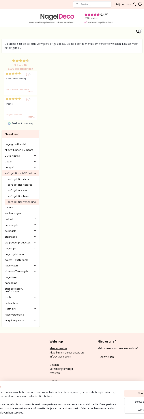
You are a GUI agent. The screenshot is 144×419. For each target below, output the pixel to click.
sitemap (123, 412)
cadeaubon (11, 283)
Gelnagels (7, 393)
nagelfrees (11, 257)
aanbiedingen (13, 193)
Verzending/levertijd (61, 349)
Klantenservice (58, 328)
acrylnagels (20, 205)
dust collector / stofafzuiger (14, 270)
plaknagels (20, 217)
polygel (20, 147)
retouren (55, 353)
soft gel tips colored (20, 165)
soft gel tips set (17, 171)
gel (8, 381)
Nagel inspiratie (20, 301)
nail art (20, 199)
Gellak (20, 142)
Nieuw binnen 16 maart (19, 130)
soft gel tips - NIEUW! (20, 153)
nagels (12, 377)
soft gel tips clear (18, 159)
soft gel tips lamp (18, 176)
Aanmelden (107, 337)
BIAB (5, 377)
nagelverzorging (14, 295)
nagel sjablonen (14, 234)
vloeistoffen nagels (20, 252)
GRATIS (9, 188)
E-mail (53, 361)
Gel (3, 385)
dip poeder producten (20, 223)
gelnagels (20, 211)
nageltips (20, 228)
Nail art (6, 389)
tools (20, 277)
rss (131, 412)
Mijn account (126, 4)
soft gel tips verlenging (22, 182)
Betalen (54, 345)
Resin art (20, 289)
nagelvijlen (20, 246)
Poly (4, 381)
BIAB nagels (20, 136)
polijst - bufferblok (16, 240)
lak (7, 385)
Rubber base (9, 397)
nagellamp (11, 263)
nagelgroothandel (15, 124)
